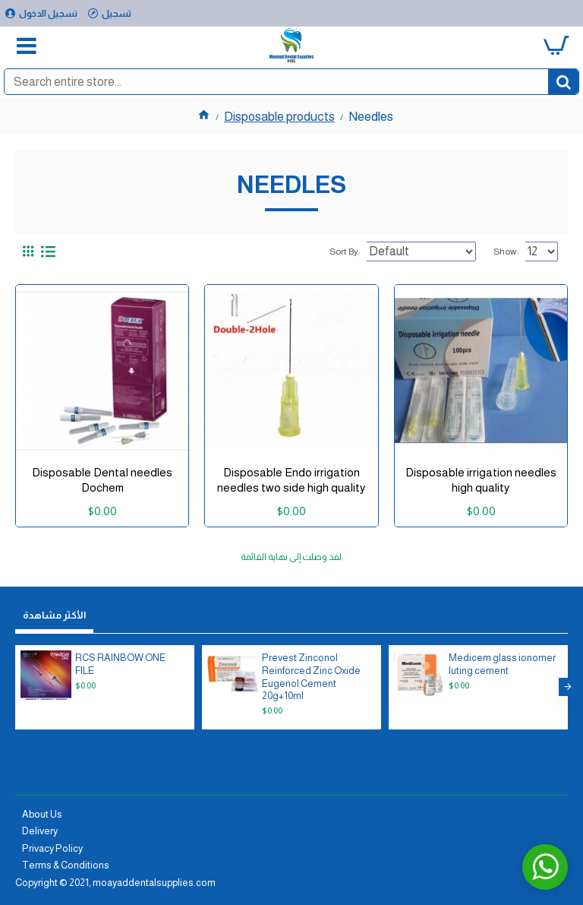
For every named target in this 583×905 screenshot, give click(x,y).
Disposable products (279, 116)
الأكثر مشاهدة (54, 615)
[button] (568, 687)
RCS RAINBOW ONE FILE (120, 664)
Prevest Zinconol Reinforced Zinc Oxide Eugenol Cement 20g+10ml (311, 677)
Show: (505, 251)
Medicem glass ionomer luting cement (502, 664)
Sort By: (344, 251)
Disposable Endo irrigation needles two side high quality (291, 480)
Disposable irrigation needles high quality (480, 480)
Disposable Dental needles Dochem (102, 480)
